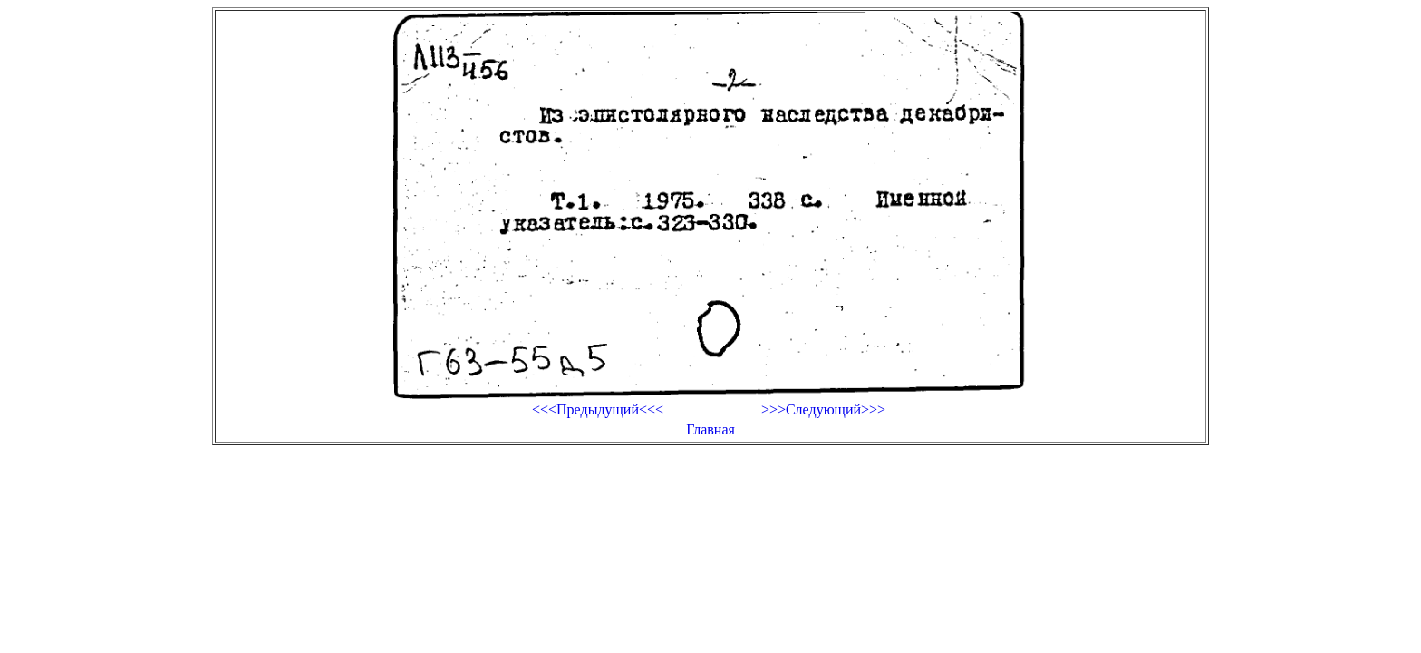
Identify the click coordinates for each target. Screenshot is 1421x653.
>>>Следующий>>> (823, 409)
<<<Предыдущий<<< (597, 409)
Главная (710, 429)
